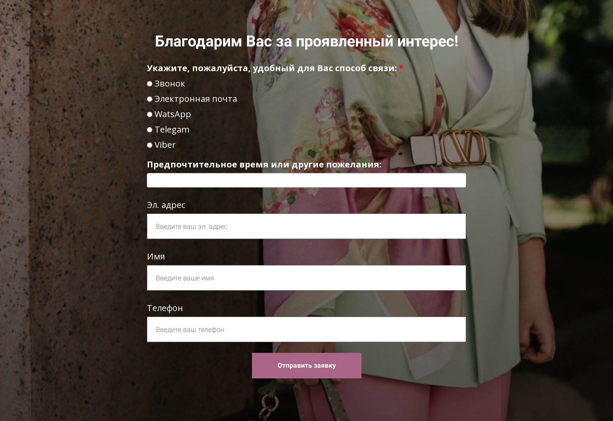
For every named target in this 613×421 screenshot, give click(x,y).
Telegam (168, 129)
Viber (161, 144)
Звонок (166, 83)
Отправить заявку (307, 365)
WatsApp (169, 114)
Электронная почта (192, 98)
